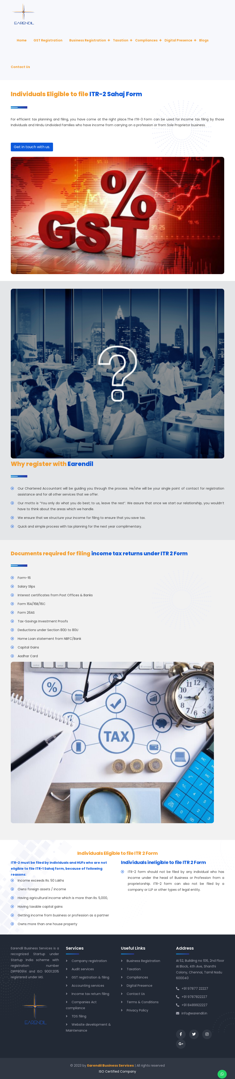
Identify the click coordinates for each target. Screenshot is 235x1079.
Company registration (89, 961)
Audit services (83, 969)
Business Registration (87, 40)
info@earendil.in (191, 1013)
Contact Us (20, 67)
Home (22, 40)
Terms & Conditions (143, 1002)
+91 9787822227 (191, 997)
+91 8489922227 (191, 1005)
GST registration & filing (90, 977)
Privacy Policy (137, 1010)
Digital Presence (178, 40)
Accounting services (88, 985)
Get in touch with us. (32, 147)
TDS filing (79, 1016)
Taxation (120, 40)
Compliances (146, 40)
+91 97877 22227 (192, 988)
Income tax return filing (90, 994)
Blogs (204, 40)
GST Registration (48, 40)
